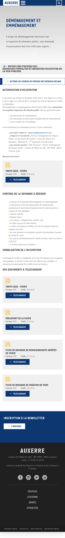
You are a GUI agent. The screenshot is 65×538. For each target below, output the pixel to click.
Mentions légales (10, 529)
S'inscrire (16, 426)
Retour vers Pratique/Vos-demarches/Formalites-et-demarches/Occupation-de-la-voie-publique (32, 69)
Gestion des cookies (51, 529)
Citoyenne (32, 497)
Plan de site (23, 529)
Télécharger (19, 179)
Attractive (32, 508)
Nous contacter (36, 529)
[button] (23, 3)
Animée (32, 502)
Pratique (32, 491)
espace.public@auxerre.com (39, 133)
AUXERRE (32, 450)
